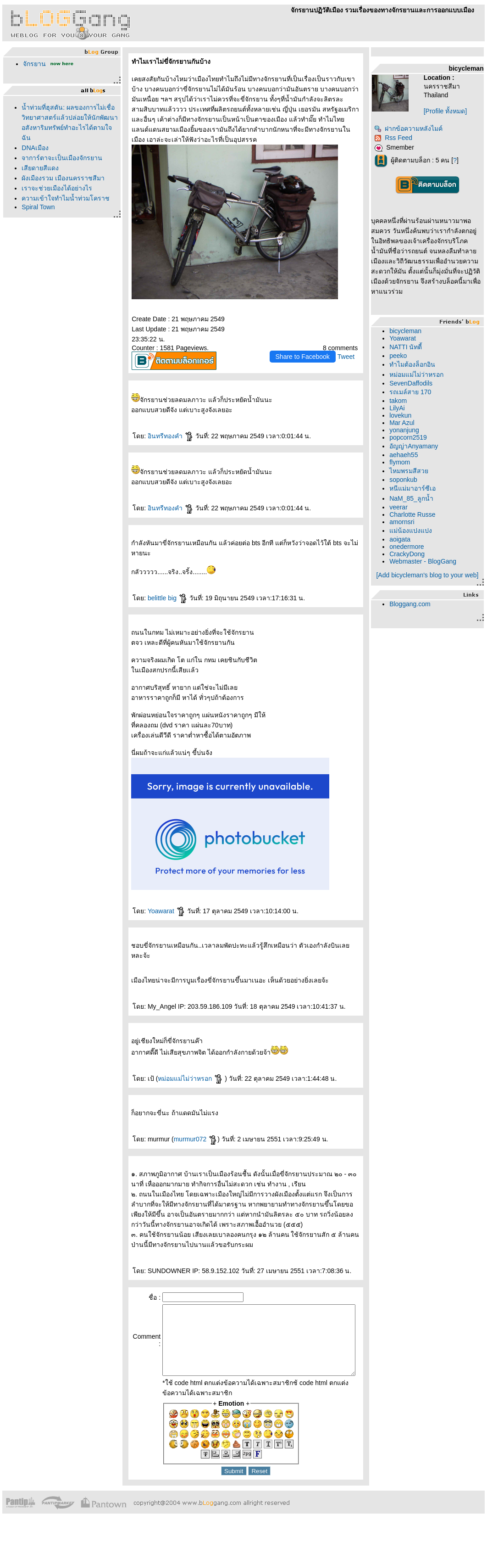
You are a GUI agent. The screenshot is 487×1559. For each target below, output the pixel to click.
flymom (414, 472)
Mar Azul (416, 432)
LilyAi (411, 418)
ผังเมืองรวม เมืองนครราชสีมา (60, 178)
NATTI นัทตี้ (420, 357)
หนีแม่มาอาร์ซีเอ (427, 498)
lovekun (415, 425)
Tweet (359, 349)
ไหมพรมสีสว (423, 481)
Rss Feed (407, 137)
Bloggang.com (424, 621)
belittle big (163, 590)
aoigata (414, 549)
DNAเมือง (32, 147)
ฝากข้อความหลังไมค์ (422, 128)
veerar (413, 517)
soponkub (418, 489)
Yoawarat (161, 903)
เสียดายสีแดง (37, 168)
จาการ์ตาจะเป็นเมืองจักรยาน (59, 158)
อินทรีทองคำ (165, 428)
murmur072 (190, 1131)
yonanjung (418, 440)
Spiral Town (35, 207)
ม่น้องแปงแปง (425, 540)
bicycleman (420, 341)
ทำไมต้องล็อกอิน (426, 374)
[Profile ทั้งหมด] (454, 111)
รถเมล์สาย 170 (424, 402)
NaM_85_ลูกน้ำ (426, 508)
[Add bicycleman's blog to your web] (435, 588)
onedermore (421, 556)
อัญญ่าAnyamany (428, 456)
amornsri (416, 532)
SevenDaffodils (425, 393)
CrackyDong (421, 564)
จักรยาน (32, 63)
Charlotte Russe (426, 524)
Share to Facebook (316, 349)
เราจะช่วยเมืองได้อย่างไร (54, 188)
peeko (412, 365)
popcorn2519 (422, 447)
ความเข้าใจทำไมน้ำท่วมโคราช (63, 198)
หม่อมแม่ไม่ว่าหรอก (185, 1071)
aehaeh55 (418, 465)
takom (412, 410)
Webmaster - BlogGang (437, 571)
